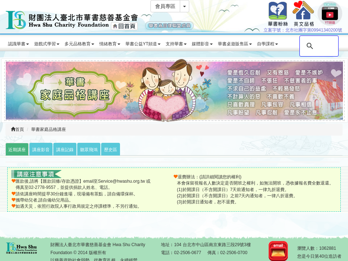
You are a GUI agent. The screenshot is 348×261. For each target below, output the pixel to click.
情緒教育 (109, 43)
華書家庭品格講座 (48, 129)
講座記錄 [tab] (65, 149)
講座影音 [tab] (41, 149)
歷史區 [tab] (110, 149)
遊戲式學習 (46, 43)
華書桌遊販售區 (235, 43)
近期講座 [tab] (17, 149)
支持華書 (176, 43)
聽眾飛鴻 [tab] (89, 149)
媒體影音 (202, 43)
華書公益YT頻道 (143, 43)
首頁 (17, 129)
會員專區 (165, 6)
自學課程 (267, 43)
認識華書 (18, 43)
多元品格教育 (79, 43)
